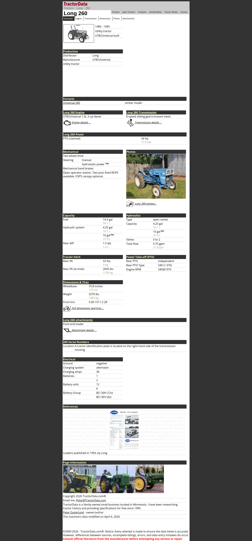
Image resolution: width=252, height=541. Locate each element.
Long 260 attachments (78, 320)
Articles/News (155, 12)
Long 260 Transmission (141, 112)
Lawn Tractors (128, 12)
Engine (78, 18)
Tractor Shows (171, 12)
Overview (68, 18)
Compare (142, 12)
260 (88, 8)
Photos (116, 18)
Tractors (69, 8)
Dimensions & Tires (76, 282)
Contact (183, 12)
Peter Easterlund (73, 512)
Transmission (90, 18)
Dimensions (105, 18)
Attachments (128, 18)
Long (80, 8)
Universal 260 (71, 103)
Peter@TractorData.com (91, 500)
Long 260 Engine (74, 112)
